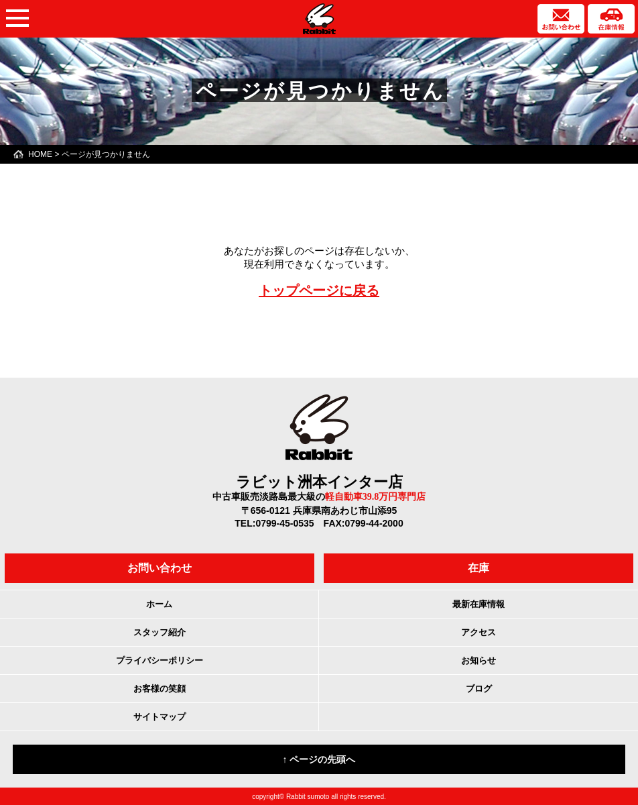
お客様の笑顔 (159, 689)
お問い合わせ (159, 568)
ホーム (159, 604)
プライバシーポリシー (159, 660)
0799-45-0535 (284, 523)
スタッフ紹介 (159, 632)
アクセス (478, 632)
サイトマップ (159, 717)
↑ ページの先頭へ (319, 759)
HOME (40, 154)
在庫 (478, 568)
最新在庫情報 (478, 604)
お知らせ (478, 660)
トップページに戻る (319, 290)
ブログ (479, 689)
